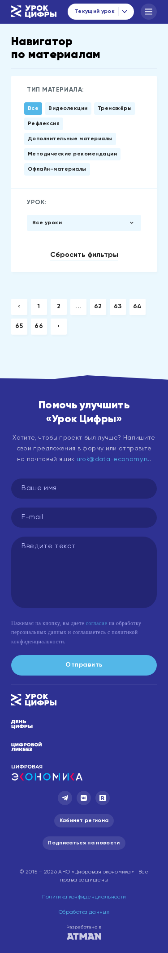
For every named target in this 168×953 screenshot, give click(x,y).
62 (98, 306)
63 (118, 306)
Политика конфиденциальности (84, 897)
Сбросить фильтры (84, 255)
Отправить (84, 665)
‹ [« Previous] (19, 306)
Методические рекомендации (72, 154)
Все (33, 108)
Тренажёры (114, 108)
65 (19, 326)
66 (38, 326)
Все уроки (47, 223)
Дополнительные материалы (70, 139)
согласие (96, 623)
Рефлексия (43, 124)
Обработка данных (84, 912)
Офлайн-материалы (57, 169)
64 (137, 306)
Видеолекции (68, 108)
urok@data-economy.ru (113, 459)
